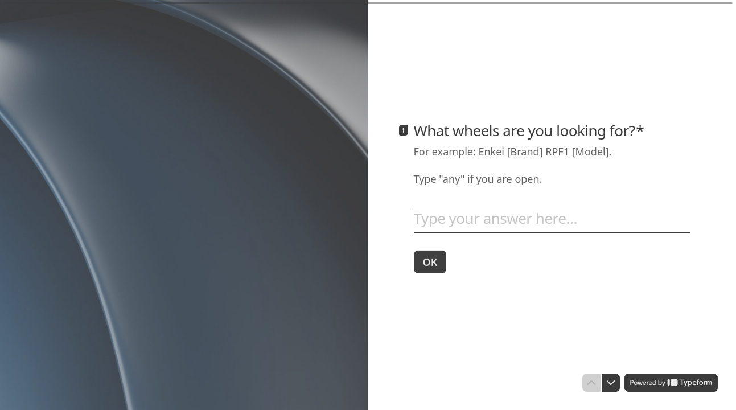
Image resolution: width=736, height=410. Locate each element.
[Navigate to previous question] (591, 383)
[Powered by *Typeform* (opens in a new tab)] (671, 383)
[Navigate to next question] (611, 383)
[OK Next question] (430, 261)
